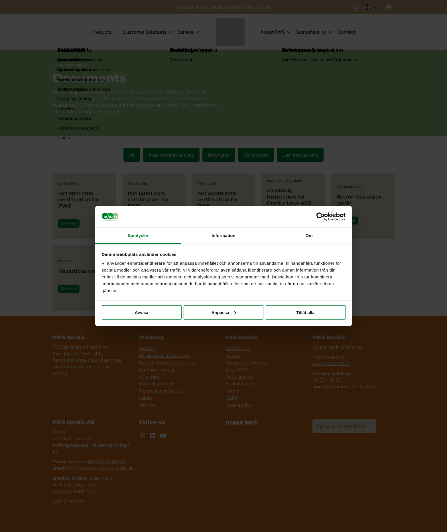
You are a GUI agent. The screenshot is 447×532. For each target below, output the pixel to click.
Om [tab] (308, 235)
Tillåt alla (305, 312)
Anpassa (223, 312)
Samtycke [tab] (138, 235)
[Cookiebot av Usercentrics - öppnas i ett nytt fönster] (321, 217)
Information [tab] (223, 235)
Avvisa (142, 312)
